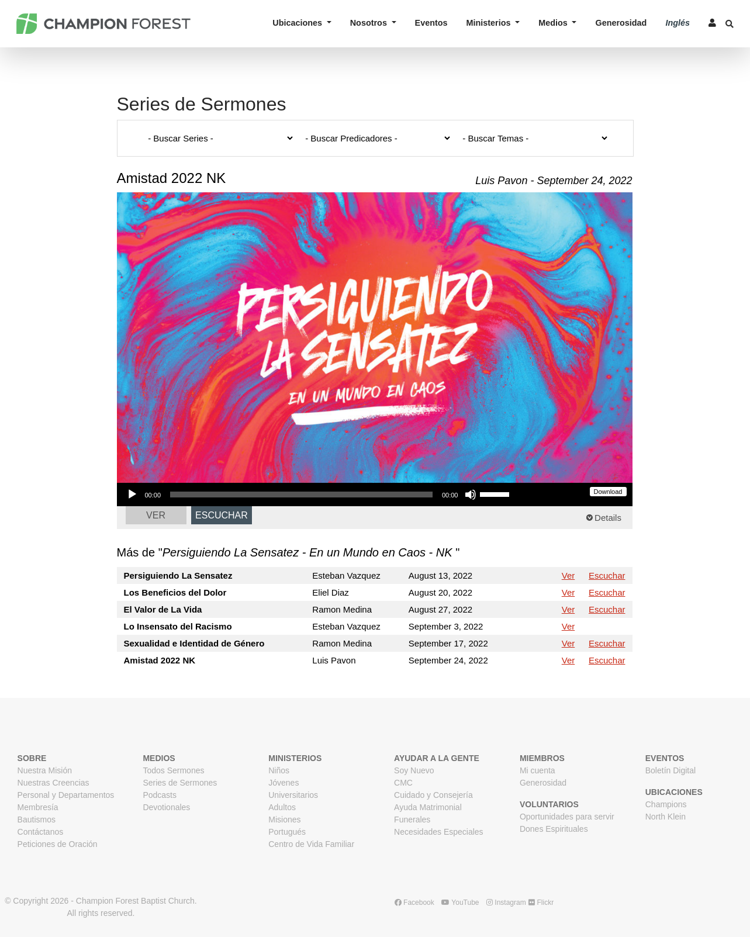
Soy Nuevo (414, 770)
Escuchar (221, 515)
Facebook (414, 902)
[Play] (132, 494)
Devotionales (166, 807)
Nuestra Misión (45, 770)
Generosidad (621, 22)
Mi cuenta (537, 770)
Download (608, 491)
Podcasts (160, 795)
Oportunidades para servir (567, 816)
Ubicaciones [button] (298, 22)
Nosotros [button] (369, 22)
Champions (666, 804)
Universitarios (293, 795)
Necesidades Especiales (438, 831)
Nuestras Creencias (53, 782)
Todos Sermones (173, 770)
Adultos (282, 807)
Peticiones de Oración (58, 844)
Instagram (506, 902)
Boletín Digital (670, 770)
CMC (403, 782)
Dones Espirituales (554, 829)
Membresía (38, 807)
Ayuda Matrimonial (428, 807)
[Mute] (470, 494)
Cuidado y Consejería (433, 795)
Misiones (284, 819)
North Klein (665, 816)
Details (608, 518)
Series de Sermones (180, 782)
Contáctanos (41, 831)
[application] (318, 494)
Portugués (287, 831)
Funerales (412, 819)
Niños (278, 770)
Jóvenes (283, 782)
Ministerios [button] (489, 22)
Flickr (541, 902)
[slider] (301, 494)
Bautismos (37, 819)
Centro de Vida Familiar (311, 844)
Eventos (431, 22)
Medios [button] (554, 22)
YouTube (460, 902)
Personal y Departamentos (66, 795)
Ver (155, 515)
